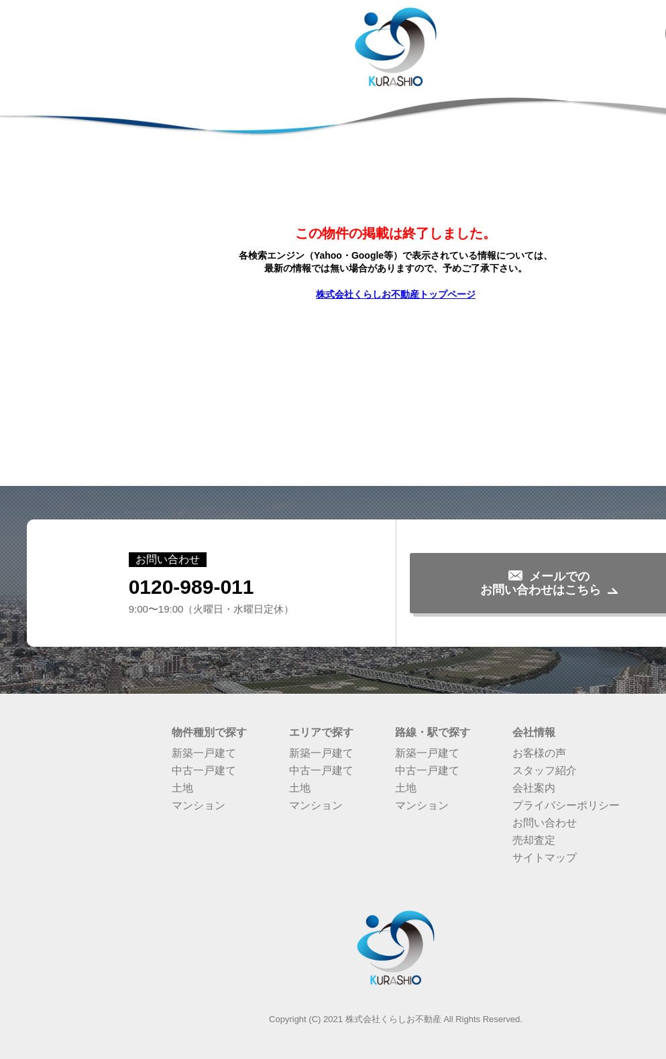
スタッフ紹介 (544, 770)
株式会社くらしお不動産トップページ (396, 294)
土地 (182, 788)
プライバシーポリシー (566, 805)
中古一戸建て (204, 770)
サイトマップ (544, 857)
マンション (198, 805)
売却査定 (533, 840)
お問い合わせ (544, 822)
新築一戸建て (204, 753)
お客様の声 (539, 753)
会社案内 (533, 788)
